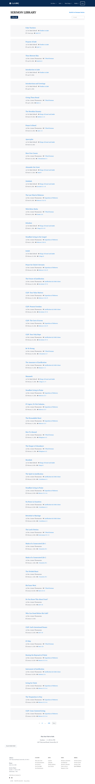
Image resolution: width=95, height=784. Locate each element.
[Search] (73, 17)
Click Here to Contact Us (15, 775)
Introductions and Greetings (35, 83)
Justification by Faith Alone (53, 281)
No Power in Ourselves (33, 502)
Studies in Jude (44, 30)
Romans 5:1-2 (42, 368)
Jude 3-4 (39, 47)
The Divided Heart (32, 571)
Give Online (51, 766)
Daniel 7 (40, 172)
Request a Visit (64, 768)
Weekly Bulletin (52, 764)
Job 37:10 (40, 604)
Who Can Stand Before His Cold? (37, 613)
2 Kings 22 (41, 256)
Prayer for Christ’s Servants (35, 265)
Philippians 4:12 (43, 437)
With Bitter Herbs (32, 209)
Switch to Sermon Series (76, 12)
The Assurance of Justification (36, 362)
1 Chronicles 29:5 (42, 549)
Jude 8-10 (38, 33)
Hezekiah (29, 460)
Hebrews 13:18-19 (43, 270)
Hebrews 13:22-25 (41, 200)
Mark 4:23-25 (41, 591)
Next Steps (68, 3)
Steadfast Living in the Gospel (36, 237)
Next (54, 723)
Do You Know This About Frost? (37, 599)
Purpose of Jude (31, 42)
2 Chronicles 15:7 (43, 354)
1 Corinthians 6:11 (42, 479)
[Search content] (77, 17)
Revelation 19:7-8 (43, 284)
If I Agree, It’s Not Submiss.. (35, 404)
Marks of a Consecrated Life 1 (36, 543)
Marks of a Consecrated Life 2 (36, 557)
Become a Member (65, 764)
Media (76, 3)
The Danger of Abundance (35, 446)
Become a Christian (65, 760)
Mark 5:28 (40, 646)
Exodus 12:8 (40, 214)
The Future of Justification (35, 279)
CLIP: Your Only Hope (33, 334)
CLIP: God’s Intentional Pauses (36, 627)
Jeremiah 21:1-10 (41, 186)
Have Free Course (32, 153)
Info (61, 3)
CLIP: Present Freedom (34, 307)
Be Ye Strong (30, 348)
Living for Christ (31, 683)
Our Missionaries (39, 768)
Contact (50, 760)
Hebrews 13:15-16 (42, 493)
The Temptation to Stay (34, 697)
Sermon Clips (77, 764)
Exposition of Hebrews (51, 198)
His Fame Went (31, 585)
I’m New (54, 3)
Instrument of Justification (35, 669)
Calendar (50, 762)
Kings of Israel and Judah (47, 114)
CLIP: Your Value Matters (34, 293)
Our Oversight (38, 766)
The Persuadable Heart (33, 418)
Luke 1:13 (40, 131)
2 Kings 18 (40, 465)
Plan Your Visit (38, 760)
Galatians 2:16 (41, 674)
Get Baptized (64, 762)
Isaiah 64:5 (39, 61)
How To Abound (31, 432)
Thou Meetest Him (32, 56)
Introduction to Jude (33, 70)
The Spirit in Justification (34, 474)
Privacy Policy (27, 780)
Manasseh (29, 376)
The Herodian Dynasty (33, 111)
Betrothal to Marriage (33, 516)
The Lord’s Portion (32, 530)
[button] (14, 17)
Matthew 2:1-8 (41, 117)
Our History (38, 764)
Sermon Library (77, 760)
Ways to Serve (64, 766)
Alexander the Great (33, 167)
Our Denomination (39, 762)
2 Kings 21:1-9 (42, 381)
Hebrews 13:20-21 (41, 242)
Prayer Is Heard (31, 125)
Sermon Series (77, 762)
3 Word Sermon (49, 58)
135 (49, 723)
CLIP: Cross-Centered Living (35, 711)
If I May (28, 641)
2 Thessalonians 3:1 (42, 158)
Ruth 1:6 (38, 103)
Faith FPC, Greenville (18, 780)
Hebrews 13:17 (42, 395)
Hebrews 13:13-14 (42, 660)
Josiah (28, 251)
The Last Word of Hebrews (35, 195)
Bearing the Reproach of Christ (36, 655)
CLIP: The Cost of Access (34, 320)
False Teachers (31, 28)
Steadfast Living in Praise (34, 390)
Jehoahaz (29, 223)
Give (82, 3)
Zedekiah (29, 181)
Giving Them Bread (32, 97)
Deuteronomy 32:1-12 (43, 535)
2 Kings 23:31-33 (41, 228)
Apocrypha (29, 139)
